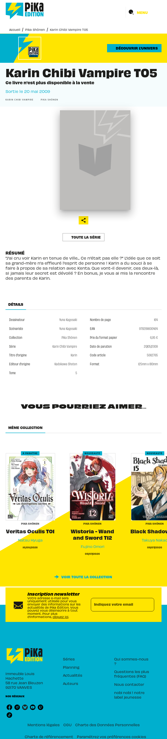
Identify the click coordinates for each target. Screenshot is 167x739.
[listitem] (9, 707)
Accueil (14, 30)
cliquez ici (60, 617)
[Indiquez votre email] (117, 604)
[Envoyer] (148, 604)
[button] (134, 48)
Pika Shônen (35, 30)
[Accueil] (24, 11)
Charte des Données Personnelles (107, 724)
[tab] (15, 304)
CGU (67, 724)
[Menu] (144, 12)
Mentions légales (43, 724)
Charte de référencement (49, 736)
